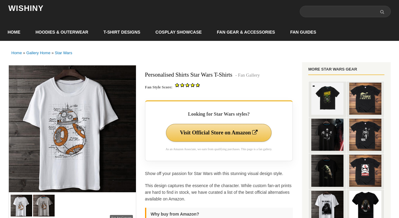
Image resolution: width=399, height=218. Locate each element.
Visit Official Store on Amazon (219, 133)
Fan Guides (303, 32)
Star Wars (63, 53)
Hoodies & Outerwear (62, 32)
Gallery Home (38, 53)
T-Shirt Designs (121, 32)
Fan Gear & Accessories (246, 32)
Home (14, 32)
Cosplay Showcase (178, 32)
